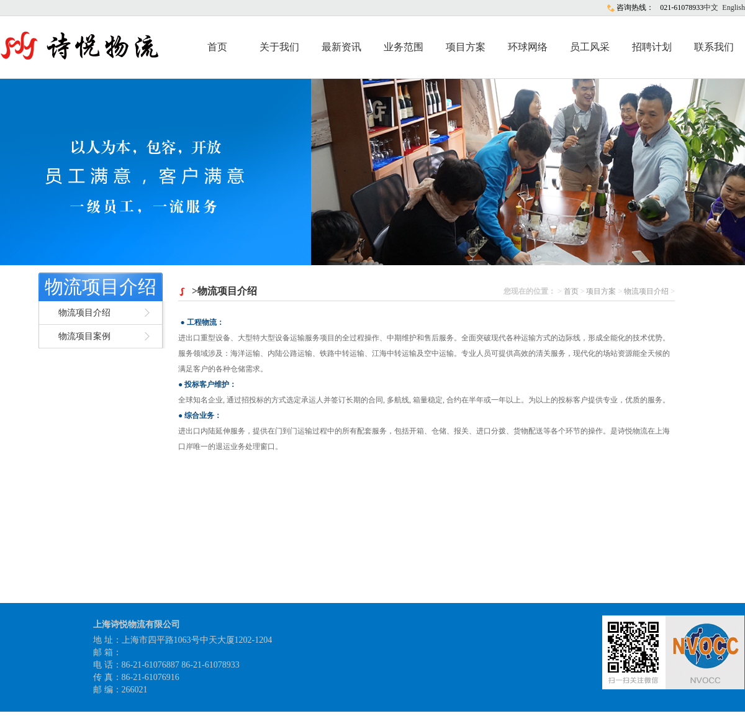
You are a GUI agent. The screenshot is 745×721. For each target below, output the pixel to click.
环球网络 (528, 47)
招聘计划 (652, 47)
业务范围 (403, 47)
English (733, 7)
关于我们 (279, 47)
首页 (217, 47)
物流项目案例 (84, 336)
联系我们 (714, 47)
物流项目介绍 (100, 286)
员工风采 (590, 47)
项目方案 (465, 47)
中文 (710, 7)
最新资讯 (341, 47)
